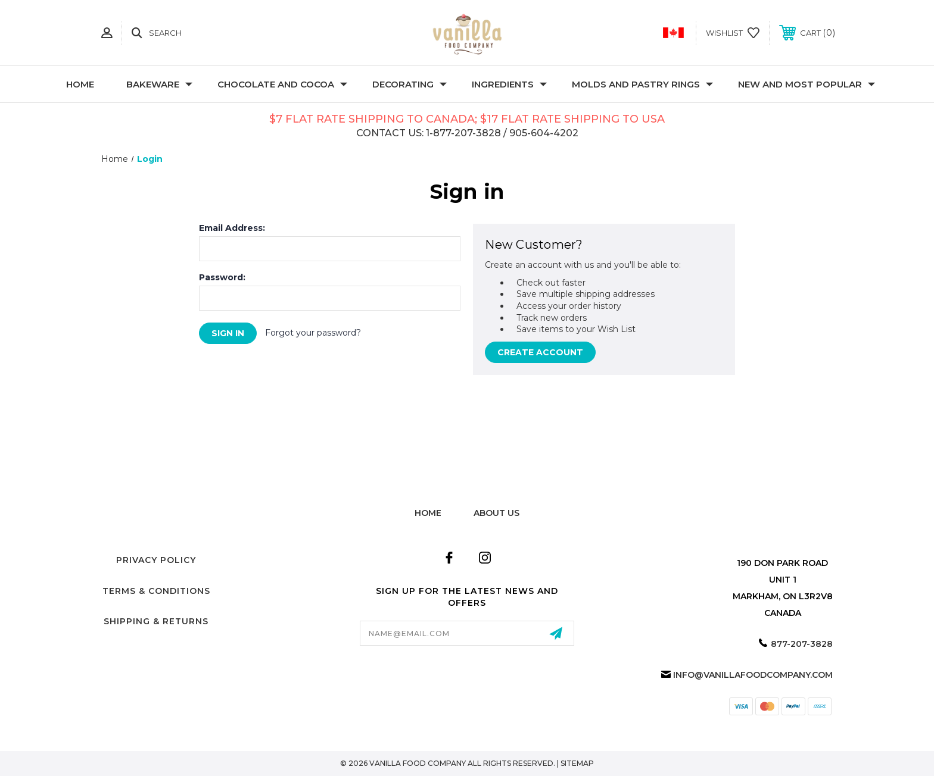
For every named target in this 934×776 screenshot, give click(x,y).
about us (496, 513)
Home (80, 84)
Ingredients (509, 84)
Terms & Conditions (156, 591)
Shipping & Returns (156, 621)
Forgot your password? (313, 332)
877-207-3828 (802, 644)
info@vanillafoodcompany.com (753, 674)
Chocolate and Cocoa (282, 84)
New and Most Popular (806, 84)
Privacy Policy (156, 560)
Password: (222, 277)
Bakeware (159, 84)
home (428, 513)
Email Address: (232, 228)
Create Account (540, 352)
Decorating (409, 84)
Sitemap (577, 763)
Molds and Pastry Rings (642, 84)
